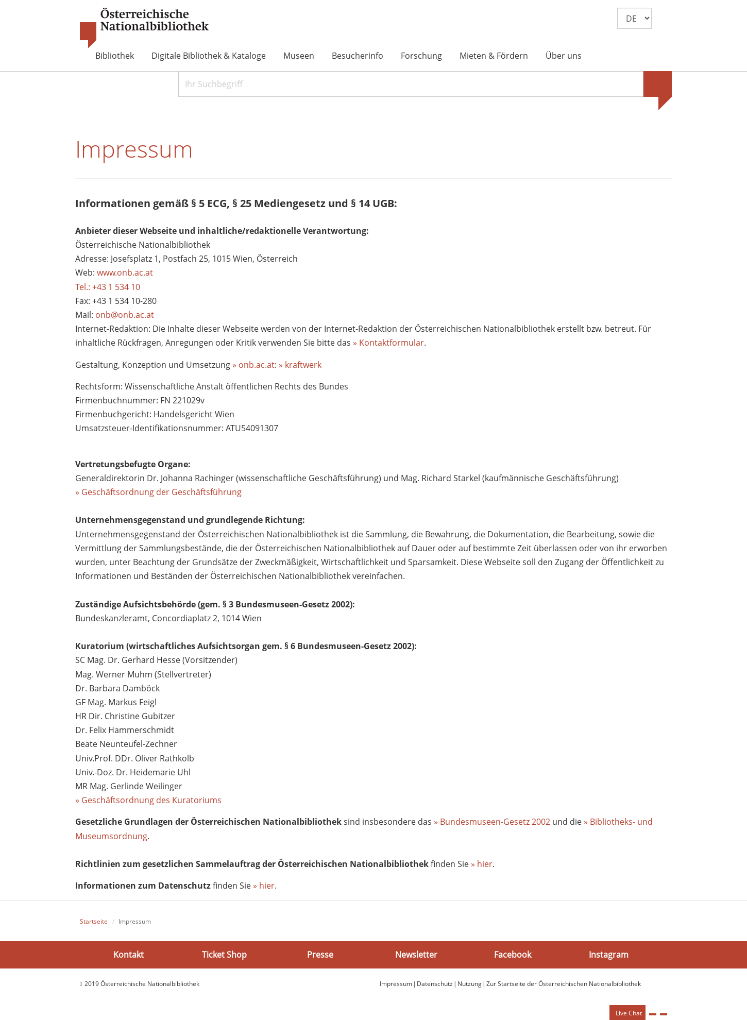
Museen (298, 55)
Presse (320, 954)
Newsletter (416, 954)
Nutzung (469, 983)
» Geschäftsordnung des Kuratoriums (148, 800)
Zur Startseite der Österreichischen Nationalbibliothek (563, 983)
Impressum (396, 983)
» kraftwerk (300, 364)
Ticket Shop (224, 954)
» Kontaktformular (388, 342)
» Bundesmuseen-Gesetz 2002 (492, 821)
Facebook (512, 954)
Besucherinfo (357, 55)
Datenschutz (435, 983)
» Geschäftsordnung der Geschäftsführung (158, 492)
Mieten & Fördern (494, 55)
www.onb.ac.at (125, 272)
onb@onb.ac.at (124, 314)
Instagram (609, 954)
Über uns (564, 55)
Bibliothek (114, 55)
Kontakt (128, 954)
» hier (482, 864)
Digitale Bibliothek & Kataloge (208, 55)
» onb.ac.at (253, 364)
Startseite (94, 921)
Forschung (421, 55)
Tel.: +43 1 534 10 (107, 287)
